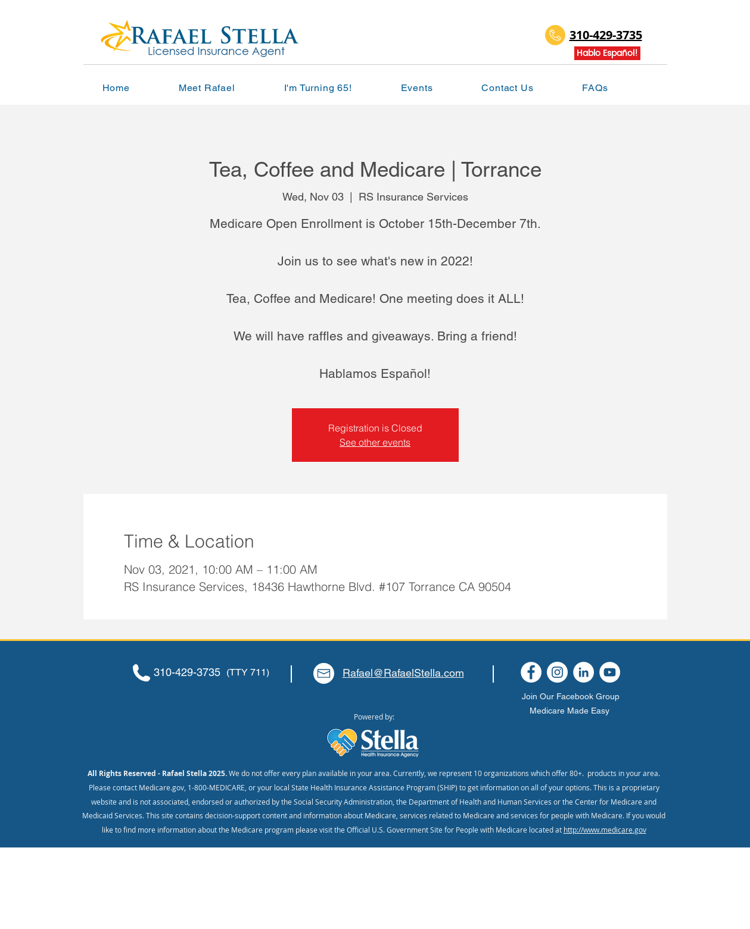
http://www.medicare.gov (605, 829)
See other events (375, 442)
